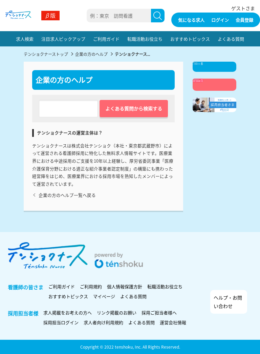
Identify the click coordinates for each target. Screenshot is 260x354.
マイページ (104, 296)
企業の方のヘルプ (91, 54)
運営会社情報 (173, 322)
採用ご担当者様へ (159, 312)
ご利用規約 (91, 286)
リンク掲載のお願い (116, 312)
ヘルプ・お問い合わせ (228, 301)
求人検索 (25, 39)
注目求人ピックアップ (63, 39)
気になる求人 (191, 20)
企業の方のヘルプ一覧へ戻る (64, 195)
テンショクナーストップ (46, 54)
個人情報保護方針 (124, 286)
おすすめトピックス (190, 39)
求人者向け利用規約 (103, 322)
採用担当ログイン (61, 322)
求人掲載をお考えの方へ (67, 312)
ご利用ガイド (106, 39)
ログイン (220, 20)
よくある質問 (231, 39)
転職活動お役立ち (144, 39)
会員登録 (244, 20)
